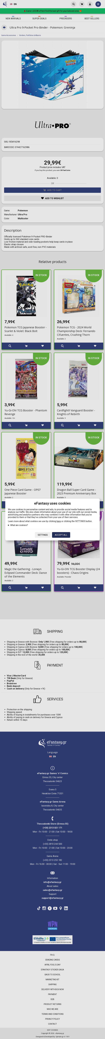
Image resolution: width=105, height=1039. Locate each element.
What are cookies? (19, 525)
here (59, 521)
